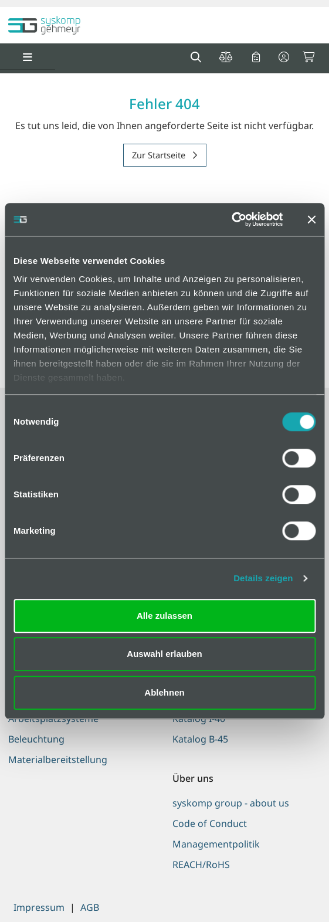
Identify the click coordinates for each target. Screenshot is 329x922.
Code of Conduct (209, 823)
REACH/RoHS (201, 864)
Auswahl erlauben (164, 654)
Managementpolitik (216, 844)
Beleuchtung (36, 739)
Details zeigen (263, 578)
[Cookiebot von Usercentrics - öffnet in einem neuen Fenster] (231, 219)
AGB (89, 907)
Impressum (39, 907)
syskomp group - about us (230, 802)
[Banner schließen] (311, 219)
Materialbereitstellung (57, 759)
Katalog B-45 (200, 739)
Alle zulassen (164, 616)
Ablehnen (164, 692)
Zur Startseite (160, 155)
